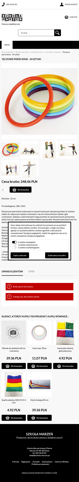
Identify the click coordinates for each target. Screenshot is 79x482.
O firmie (15, 462)
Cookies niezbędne (26, 242)
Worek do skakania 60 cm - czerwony (13, 349)
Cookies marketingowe (28, 247)
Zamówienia (47, 462)
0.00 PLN (73, 17)
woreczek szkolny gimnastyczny (65, 349)
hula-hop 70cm (39, 348)
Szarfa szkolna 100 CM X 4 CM (14, 401)
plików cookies (30, 227)
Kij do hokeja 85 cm (39, 400)
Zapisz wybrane (19, 255)
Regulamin (25, 462)
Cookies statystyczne (28, 244)
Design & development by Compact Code (39, 473)
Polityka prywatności (40, 464)
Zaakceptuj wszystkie (57, 255)
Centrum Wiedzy (62, 462)
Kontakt (36, 462)
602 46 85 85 (11, 4)
